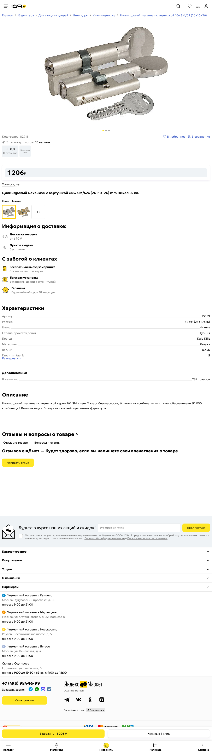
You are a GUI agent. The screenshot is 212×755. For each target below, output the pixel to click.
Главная (7, 15)
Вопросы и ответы (47, 442)
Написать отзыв (18, 463)
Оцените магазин (74, 690)
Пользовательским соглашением (147, 538)
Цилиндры (80, 15)
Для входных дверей (53, 15)
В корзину (53, 733)
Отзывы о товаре (15, 442)
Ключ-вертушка (104, 15)
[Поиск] (178, 6)
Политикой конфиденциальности (104, 538)
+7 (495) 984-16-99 (21, 683)
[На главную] (19, 6)
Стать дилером (24, 700)
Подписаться (196, 528)
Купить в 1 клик (159, 733)
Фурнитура (26, 15)
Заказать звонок (13, 689)
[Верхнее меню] (6, 6)
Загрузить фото (25, 151)
